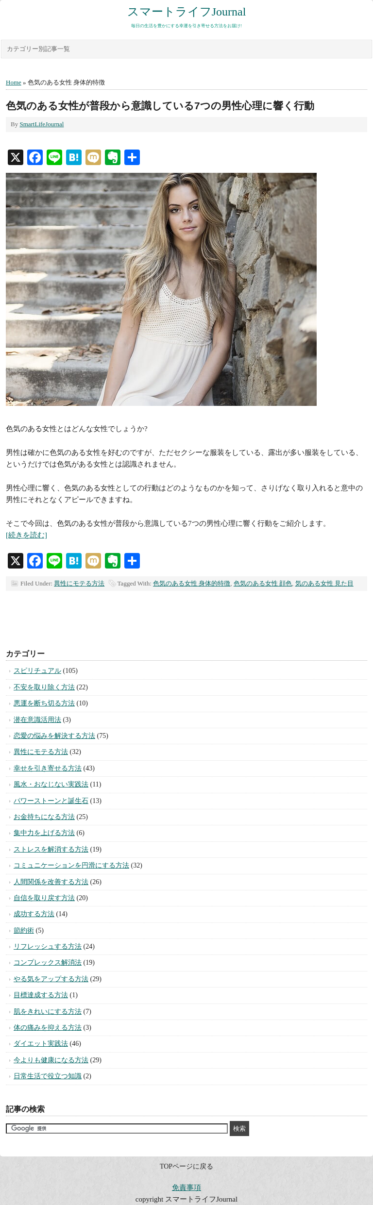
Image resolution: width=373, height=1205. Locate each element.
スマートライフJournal (186, 11)
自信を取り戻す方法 (44, 898)
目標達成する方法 (41, 995)
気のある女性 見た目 (324, 583)
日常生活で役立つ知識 (48, 1076)
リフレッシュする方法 (48, 946)
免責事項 (186, 1187)
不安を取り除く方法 (44, 687)
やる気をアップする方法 (51, 979)
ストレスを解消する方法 (51, 849)
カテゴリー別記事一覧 (38, 48)
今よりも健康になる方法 (51, 1060)
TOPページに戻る (186, 1166)
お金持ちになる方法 (44, 816)
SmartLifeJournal (41, 124)
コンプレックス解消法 (48, 962)
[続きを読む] (26, 535)
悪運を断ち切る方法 (44, 703)
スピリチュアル (37, 670)
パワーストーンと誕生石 (51, 800)
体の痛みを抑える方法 (48, 1027)
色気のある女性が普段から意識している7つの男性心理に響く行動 (160, 105)
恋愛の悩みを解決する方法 (54, 735)
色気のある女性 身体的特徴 (191, 583)
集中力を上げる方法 (44, 833)
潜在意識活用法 (37, 719)
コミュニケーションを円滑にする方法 (71, 865)
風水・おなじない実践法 (51, 784)
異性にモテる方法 (79, 583)
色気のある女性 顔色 (263, 583)
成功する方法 (34, 914)
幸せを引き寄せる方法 (48, 768)
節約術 (24, 930)
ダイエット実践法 (41, 1043)
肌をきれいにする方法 (48, 1011)
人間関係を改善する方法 (51, 882)
